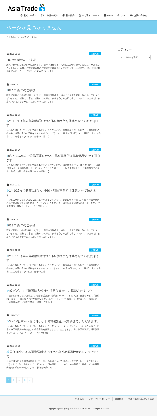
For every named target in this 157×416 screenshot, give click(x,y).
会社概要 (119, 398)
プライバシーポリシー (99, 398)
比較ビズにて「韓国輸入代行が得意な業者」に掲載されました (49, 290)
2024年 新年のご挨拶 (21, 90)
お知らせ (95, 54)
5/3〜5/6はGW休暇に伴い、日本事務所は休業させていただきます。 (53, 321)
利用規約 (79, 398)
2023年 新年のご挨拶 (21, 225)
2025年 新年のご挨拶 (21, 60)
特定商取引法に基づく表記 (141, 398)
